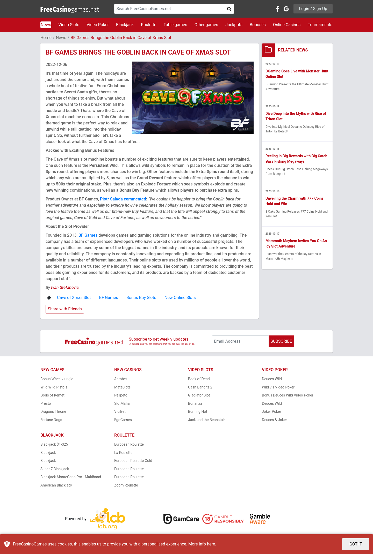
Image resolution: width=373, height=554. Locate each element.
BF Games (87, 235)
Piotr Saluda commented (123, 199)
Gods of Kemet (52, 395)
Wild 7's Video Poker (278, 387)
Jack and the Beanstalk (207, 420)
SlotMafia (122, 403)
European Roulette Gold (133, 461)
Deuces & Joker (274, 420)
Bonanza (195, 403)
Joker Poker (271, 411)
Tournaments (320, 24)
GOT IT (355, 544)
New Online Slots (180, 297)
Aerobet (120, 379)
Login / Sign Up (313, 8)
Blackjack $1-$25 (54, 444)
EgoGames (123, 420)
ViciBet (120, 411)
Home (46, 37)
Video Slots (68, 24)
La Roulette (123, 453)
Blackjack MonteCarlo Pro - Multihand (70, 477)
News (46, 24)
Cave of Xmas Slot (74, 297)
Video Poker (98, 24)
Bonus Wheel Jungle (56, 379)
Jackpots (233, 24)
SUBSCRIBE (281, 341)
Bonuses (258, 24)
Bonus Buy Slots (141, 297)
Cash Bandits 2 (200, 387)
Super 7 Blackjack (54, 469)
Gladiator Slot (199, 395)
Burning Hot (197, 411)
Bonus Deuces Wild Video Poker (287, 395)
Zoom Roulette (126, 485)
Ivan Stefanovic (65, 287)
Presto (45, 403)
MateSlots (122, 387)
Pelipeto (120, 395)
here (211, 544)
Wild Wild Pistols (53, 387)
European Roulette (129, 444)
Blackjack (125, 24)
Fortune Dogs (51, 420)
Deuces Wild (272, 379)
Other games (206, 24)
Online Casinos (286, 24)
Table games (175, 24)
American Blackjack (56, 485)
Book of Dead (199, 379)
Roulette (148, 24)
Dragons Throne (53, 411)
